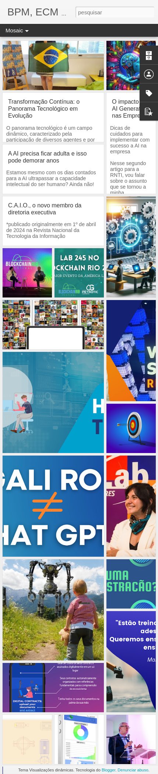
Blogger (108, 770)
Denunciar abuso (132, 770)
